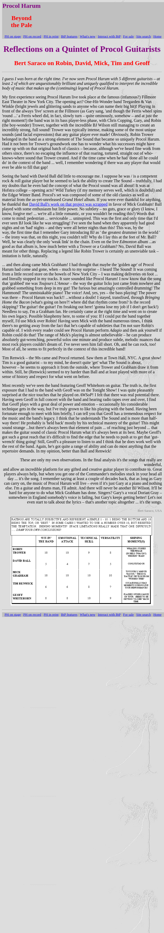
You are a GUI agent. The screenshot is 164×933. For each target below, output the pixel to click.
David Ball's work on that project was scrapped (68, 204)
